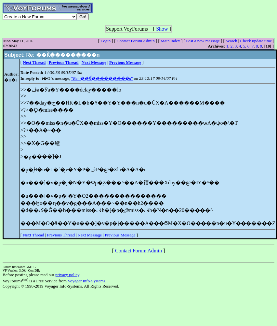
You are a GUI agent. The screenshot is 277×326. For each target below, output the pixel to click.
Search (231, 40)
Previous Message (120, 235)
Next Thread (33, 235)
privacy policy (67, 274)
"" (102, 78)
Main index (170, 40)
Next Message (90, 235)
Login (105, 40)
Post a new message (203, 40)
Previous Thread (61, 235)
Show (162, 29)
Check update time (256, 40)
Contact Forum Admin (136, 40)
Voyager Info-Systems (86, 280)
